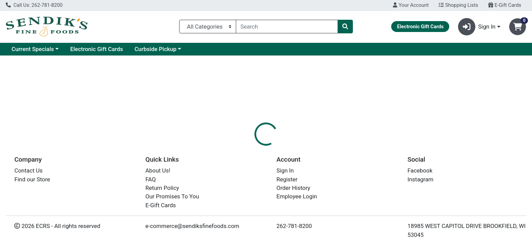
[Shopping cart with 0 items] (517, 26)
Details (240, 148)
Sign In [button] (477, 26)
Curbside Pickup (155, 49)
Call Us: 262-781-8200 (34, 5)
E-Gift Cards (504, 5)
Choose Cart (457, 108)
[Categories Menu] (207, 26)
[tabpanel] (377, 182)
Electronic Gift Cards (96, 49)
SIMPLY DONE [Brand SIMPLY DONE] (310, 183)
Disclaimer (273, 148)
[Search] (287, 26)
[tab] (240, 147)
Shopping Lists (458, 5)
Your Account (411, 5)
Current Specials (33, 49)
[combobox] (287, 26)
